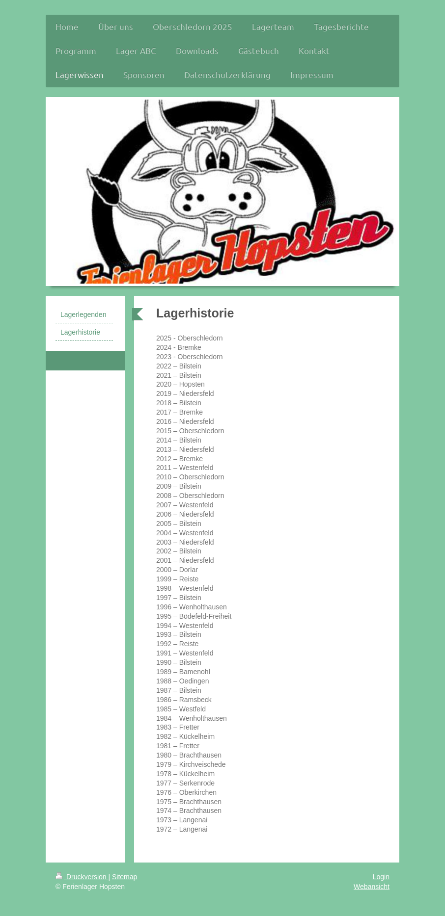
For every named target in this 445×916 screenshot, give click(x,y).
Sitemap (124, 877)
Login (381, 877)
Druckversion (82, 877)
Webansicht (371, 886)
